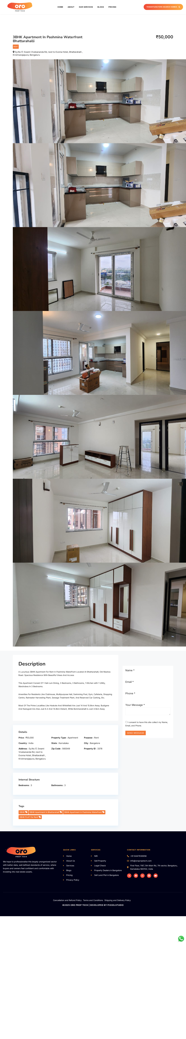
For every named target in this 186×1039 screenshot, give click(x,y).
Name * (130, 670)
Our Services (86, 7)
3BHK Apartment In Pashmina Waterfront (84, 812)
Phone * (130, 693)
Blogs (101, 7)
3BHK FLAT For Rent (30, 817)
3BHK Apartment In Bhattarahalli (45, 812)
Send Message (135, 733)
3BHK (23, 812)
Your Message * (135, 704)
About (71, 7)
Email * (129, 681)
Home (60, 7)
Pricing (112, 7)
